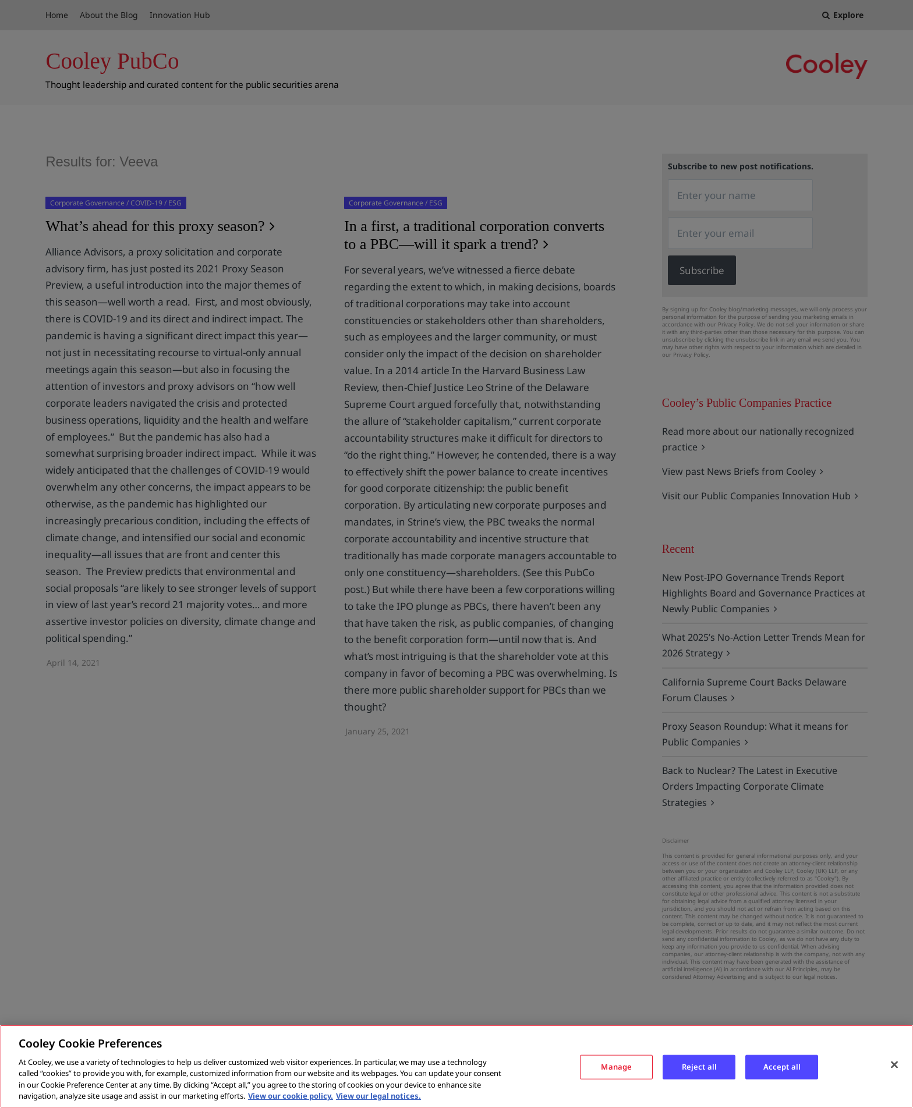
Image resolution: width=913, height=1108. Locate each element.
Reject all (699, 1066)
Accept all (782, 1066)
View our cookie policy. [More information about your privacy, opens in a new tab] (290, 1096)
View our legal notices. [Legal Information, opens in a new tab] (378, 1096)
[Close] (894, 1065)
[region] (456, 1066)
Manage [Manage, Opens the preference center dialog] (616, 1066)
